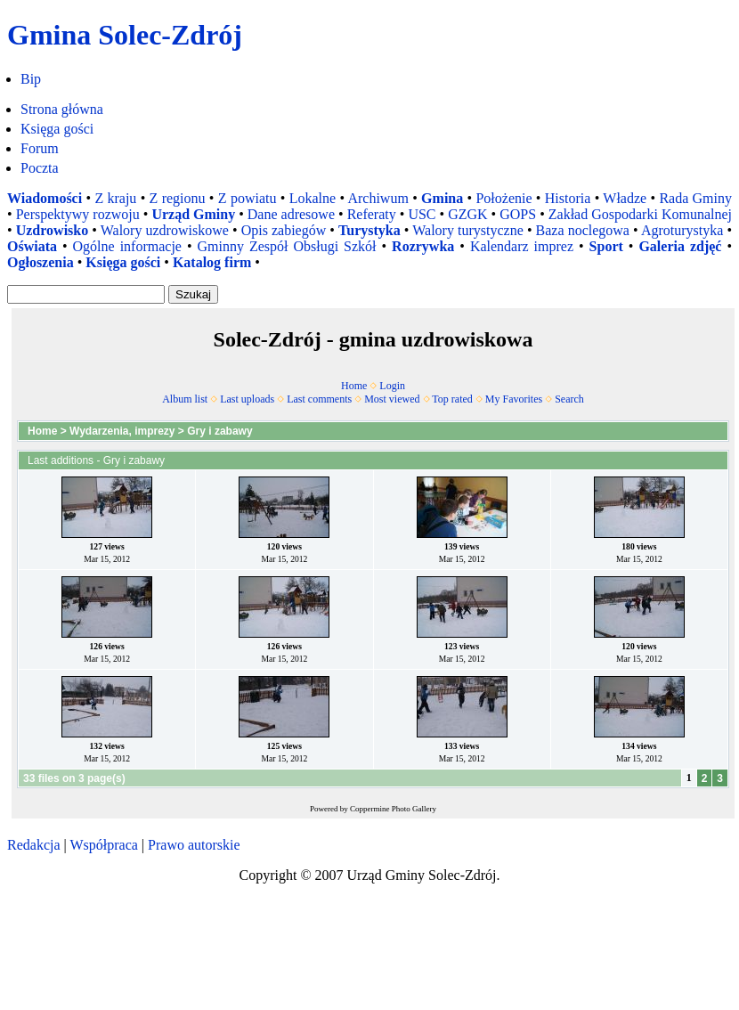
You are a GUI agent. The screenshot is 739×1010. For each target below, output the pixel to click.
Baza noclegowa (582, 230)
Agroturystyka (682, 230)
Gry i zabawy (219, 431)
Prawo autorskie (194, 844)
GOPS (517, 214)
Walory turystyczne (468, 230)
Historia (568, 198)
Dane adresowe (291, 214)
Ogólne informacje (127, 246)
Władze (624, 198)
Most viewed (391, 399)
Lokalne (312, 198)
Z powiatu (247, 198)
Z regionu (178, 198)
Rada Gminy (695, 198)
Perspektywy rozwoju (78, 214)
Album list (184, 399)
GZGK (467, 214)
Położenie (503, 198)
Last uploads (247, 399)
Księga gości (56, 128)
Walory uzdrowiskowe (165, 230)
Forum (39, 148)
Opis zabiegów (284, 230)
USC (421, 214)
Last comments (319, 399)
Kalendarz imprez (521, 246)
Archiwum (377, 198)
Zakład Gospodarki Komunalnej (640, 214)
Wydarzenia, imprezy (122, 431)
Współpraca (103, 844)
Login (392, 385)
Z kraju (115, 198)
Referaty (371, 214)
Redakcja (34, 844)
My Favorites (513, 399)
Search (569, 399)
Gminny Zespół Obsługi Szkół (287, 246)
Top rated (452, 399)
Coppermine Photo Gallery (393, 808)
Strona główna (61, 109)
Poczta (39, 167)
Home (354, 385)
